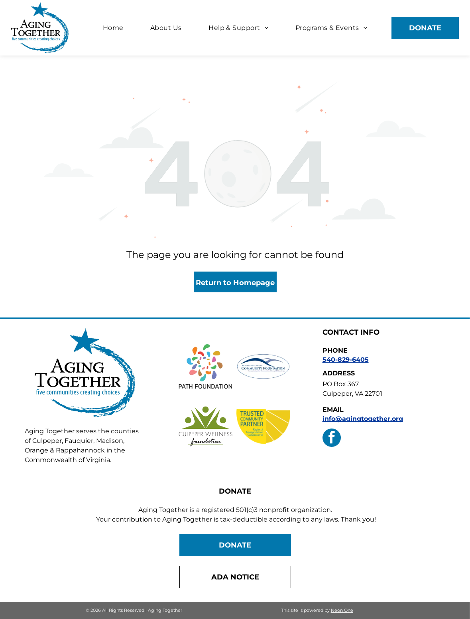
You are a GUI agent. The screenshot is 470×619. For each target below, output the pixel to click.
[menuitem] (113, 27)
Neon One (342, 610)
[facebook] (332, 439)
